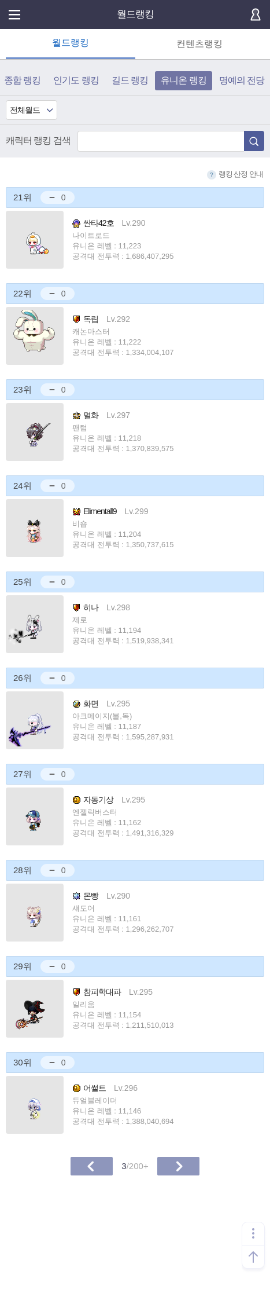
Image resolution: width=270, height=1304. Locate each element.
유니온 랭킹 (183, 80)
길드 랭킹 (130, 80)
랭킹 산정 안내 (235, 174)
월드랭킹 (135, 14)
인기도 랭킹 (75, 80)
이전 (92, 1166)
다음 (178, 1166)
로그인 (255, 14)
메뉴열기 (14, 14)
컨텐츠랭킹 (199, 44)
